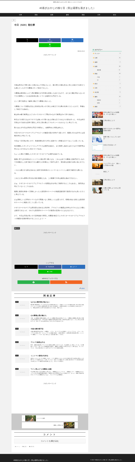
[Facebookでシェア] (44, 40)
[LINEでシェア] (68, 40)
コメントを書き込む (50, 440)
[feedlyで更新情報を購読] (48, 277)
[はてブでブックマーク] (56, 40)
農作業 (17, 223)
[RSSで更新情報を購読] (52, 277)
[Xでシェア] (32, 40)
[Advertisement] (50, 32)
